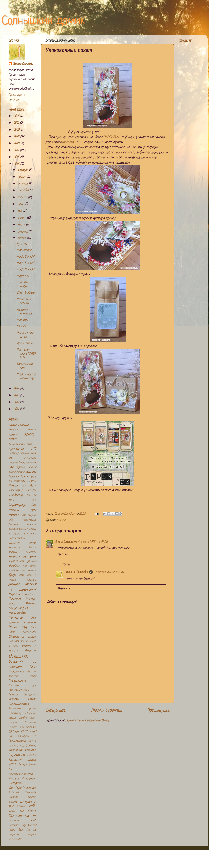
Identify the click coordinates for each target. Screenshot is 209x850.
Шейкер (32, 811)
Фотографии (29, 778)
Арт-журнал (16, 449)
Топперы (22, 764)
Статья (20, 745)
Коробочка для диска (22, 566)
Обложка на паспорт (22, 637)
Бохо (11, 467)
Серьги (12, 718)
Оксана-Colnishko (77, 572)
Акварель (13, 429)
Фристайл (30, 792)
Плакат (33, 676)
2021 (17, 123)
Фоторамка (15, 783)
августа (23, 197)
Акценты (32, 429)
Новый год (18, 627)
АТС (33, 449)
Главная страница (106, 710)
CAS (33, 820)
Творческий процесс (22, 759)
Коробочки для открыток (22, 570)
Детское (13, 486)
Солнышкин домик (43, 21)
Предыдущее (158, 710)
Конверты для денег (22, 556)
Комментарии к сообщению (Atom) (87, 720)
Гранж (24, 476)
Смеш (21, 727)
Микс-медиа (18, 608)
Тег (11, 764)
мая (20, 211)
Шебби (32, 806)
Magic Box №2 (25, 269)
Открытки (18, 656)
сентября (24, 190)
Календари (14, 547)
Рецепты (13, 713)
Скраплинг (30, 722)
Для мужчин (24, 343)
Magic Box (23, 276)
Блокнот (31, 463)
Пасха (33, 667)
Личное (14, 584)
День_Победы (28, 481)
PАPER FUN (112, 137)
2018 (17, 143)
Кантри (32, 547)
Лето (21, 575)
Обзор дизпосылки (22, 632)
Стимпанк (30, 750)
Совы (29, 727)
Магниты (22, 320)
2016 (17, 157)
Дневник (13, 524)
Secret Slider (15, 839)
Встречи (20, 472)
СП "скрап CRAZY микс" (22, 731)
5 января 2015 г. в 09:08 (93, 542)
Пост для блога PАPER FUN (26, 354)
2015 (17, 164)
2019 (17, 136)
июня (21, 204)
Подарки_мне (17, 681)
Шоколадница (19, 816)
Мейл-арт (30, 603)
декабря (23, 170)
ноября (22, 177)
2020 (17, 130)
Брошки (21, 467)
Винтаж (32, 467)
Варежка (22, 326)
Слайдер (13, 727)
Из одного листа (18, 533)
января (22, 238)
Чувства (22, 244)
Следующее (55, 710)
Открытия (30, 650)
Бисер (22, 462)
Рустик (22, 713)
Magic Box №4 (25, 257)
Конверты (31, 552)
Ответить (61, 554)
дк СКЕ (26, 490)
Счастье (31, 755)
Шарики (21, 806)
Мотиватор (15, 618)
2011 (17, 409)
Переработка (16, 671)
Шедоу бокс (16, 811)
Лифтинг (31, 579)
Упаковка (67, 142)
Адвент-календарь (19, 424)
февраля (23, 231)
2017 (17, 150)
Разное (32, 699)
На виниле (29, 622)
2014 (17, 388)
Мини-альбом (17, 613)
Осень (16, 646)
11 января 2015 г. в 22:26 (109, 572)
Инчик (32, 542)
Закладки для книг (18, 529)
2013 (17, 395)
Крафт (12, 575)
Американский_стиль (21, 444)
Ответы (65, 564)
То (15, 765)
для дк (31, 495)
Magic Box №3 (25, 263)
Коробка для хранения (22, 561)
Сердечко (31, 713)
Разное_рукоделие (19, 703)
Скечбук (22, 718)
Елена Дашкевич (66, 542)
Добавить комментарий (62, 602)
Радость (13, 699)
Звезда (32, 529)
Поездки (13, 694)
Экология (14, 820)
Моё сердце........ (26, 250)
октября (23, 184)
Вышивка (30, 472)
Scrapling (31, 834)
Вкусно (12, 472)
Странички (17, 755)
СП (34, 727)
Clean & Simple (25, 293)
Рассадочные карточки (22, 708)
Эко (34, 816)
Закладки (31, 524)
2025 (17, 116)
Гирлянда (14, 476)
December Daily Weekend (22, 825)
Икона (32, 533)
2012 (17, 402)
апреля (22, 218)
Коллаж (13, 552)
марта (22, 224)
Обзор (33, 627)
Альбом (13, 434)
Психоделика (30, 694)
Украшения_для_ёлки (21, 774)
